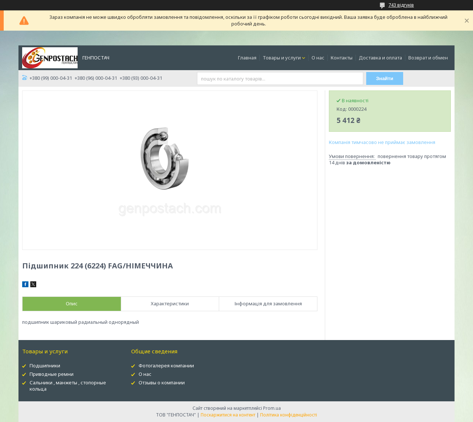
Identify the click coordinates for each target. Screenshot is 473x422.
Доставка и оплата (380, 57)
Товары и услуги (282, 57)
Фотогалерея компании (166, 365)
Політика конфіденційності (288, 415)
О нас (318, 57)
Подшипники (45, 365)
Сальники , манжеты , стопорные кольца (68, 385)
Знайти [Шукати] (385, 78)
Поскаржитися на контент (228, 415)
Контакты (342, 57)
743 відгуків (401, 5)
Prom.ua (272, 408)
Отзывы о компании (162, 382)
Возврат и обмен (428, 57)
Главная (247, 57)
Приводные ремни (52, 374)
